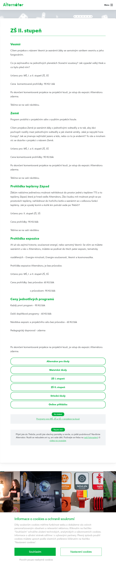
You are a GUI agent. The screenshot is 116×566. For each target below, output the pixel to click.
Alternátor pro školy (58, 361)
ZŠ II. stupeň (58, 387)
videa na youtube (58, 440)
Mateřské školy (58, 370)
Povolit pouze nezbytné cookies (36, 559)
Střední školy (58, 395)
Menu (106, 5)
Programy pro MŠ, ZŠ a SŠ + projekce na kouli (58, 419)
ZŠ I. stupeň (58, 378)
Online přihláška (58, 404)
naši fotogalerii (91, 437)
